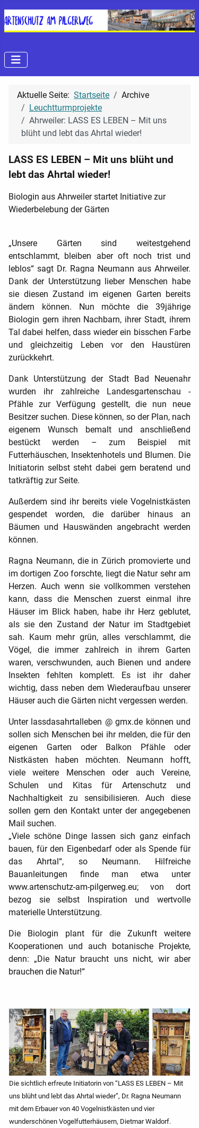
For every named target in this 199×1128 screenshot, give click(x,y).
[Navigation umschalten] (16, 60)
